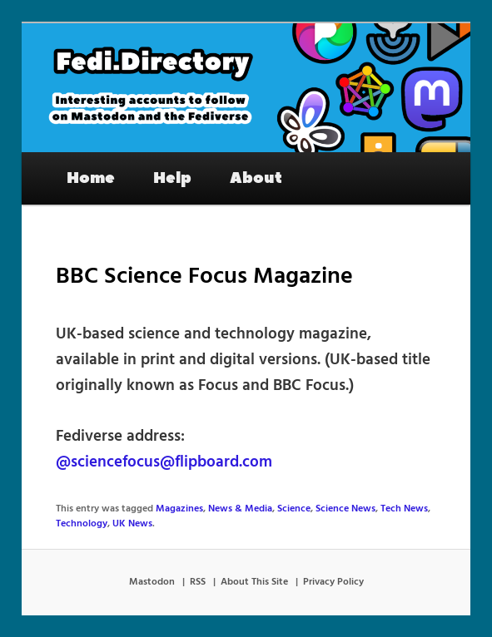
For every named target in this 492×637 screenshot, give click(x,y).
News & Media (240, 508)
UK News (132, 523)
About (256, 178)
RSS (198, 582)
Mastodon (152, 582)
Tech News (404, 508)
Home (91, 178)
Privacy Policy (333, 582)
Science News (345, 508)
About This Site (254, 582)
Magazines (179, 508)
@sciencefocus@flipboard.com (164, 462)
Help (172, 178)
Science (294, 508)
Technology (81, 523)
